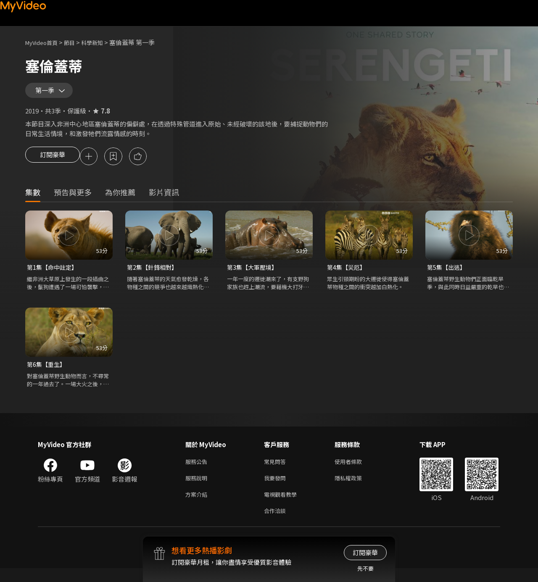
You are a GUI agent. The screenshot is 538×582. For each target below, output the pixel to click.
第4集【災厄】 (347, 274)
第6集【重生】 (47, 372)
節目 (76, 42)
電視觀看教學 (283, 506)
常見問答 (276, 470)
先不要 (365, 568)
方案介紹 (198, 506)
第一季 (46, 93)
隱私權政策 (355, 488)
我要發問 (276, 488)
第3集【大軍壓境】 (254, 274)
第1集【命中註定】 (54, 274)
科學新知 (101, 42)
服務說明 (198, 488)
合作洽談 (276, 523)
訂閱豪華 (52, 163)
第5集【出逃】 (447, 274)
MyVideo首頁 (44, 42)
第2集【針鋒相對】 (154, 274)
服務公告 (198, 470)
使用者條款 (355, 470)
